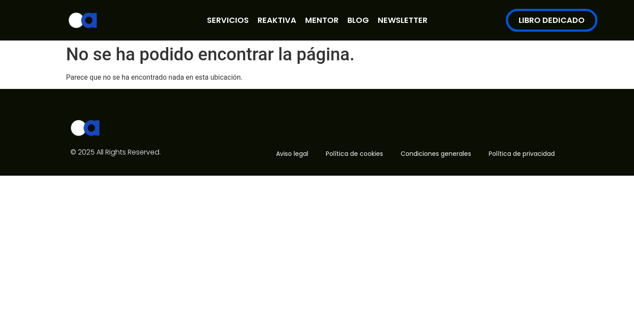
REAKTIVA (277, 20)
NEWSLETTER (403, 20)
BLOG (358, 20)
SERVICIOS (228, 20)
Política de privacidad (522, 153)
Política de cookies (354, 153)
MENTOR (322, 20)
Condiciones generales (436, 153)
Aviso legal (292, 153)
